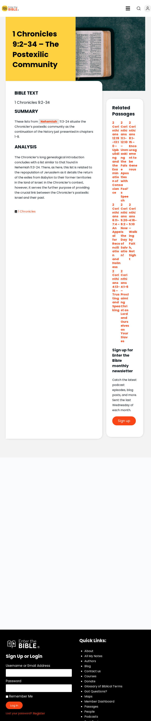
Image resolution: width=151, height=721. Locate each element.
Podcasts (91, 716)
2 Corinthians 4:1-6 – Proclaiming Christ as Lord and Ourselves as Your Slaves (125, 306)
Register (39, 713)
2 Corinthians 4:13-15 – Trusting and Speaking (116, 290)
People (89, 711)
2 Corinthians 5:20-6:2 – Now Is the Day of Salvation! (125, 230)
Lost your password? (19, 713)
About (88, 651)
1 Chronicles (27, 211)
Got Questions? (95, 691)
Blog (87, 666)
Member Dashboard (99, 701)
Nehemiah (49, 121)
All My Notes (93, 656)
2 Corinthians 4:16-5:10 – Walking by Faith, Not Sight (133, 232)
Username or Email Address (28, 665)
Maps (88, 696)
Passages (91, 706)
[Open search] (138, 8)
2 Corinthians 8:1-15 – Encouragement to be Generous (133, 146)
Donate (89, 681)
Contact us (92, 671)
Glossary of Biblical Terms (103, 686)
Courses (90, 676)
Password (13, 681)
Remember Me (19, 696)
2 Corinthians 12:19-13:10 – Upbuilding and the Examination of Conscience (116, 158)
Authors (90, 661)
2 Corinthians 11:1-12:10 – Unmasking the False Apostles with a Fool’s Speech (125, 162)
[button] (127, 8)
